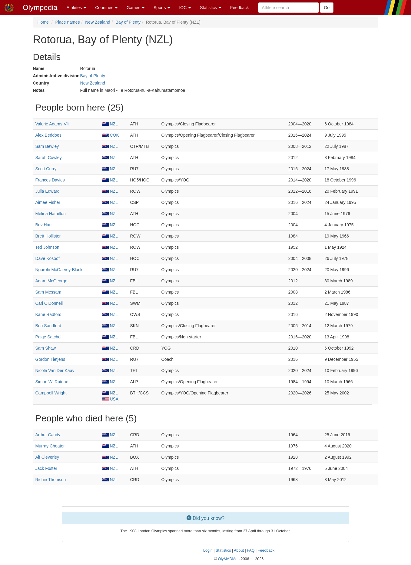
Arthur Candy (47, 434)
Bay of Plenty (128, 22)
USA (110, 399)
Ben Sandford (48, 325)
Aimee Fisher (47, 202)
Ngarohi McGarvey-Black (59, 269)
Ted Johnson (47, 247)
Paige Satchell (49, 336)
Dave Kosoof (47, 258)
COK (110, 135)
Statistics (210, 7)
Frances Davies (50, 180)
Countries (106, 7)
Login (208, 550)
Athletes (76, 7)
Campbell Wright (51, 393)
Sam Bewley (47, 146)
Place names (67, 22)
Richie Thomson (50, 479)
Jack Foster (46, 468)
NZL (110, 123)
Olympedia (40, 7)
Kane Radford (48, 314)
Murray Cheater (50, 446)
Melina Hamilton (50, 213)
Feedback (239, 7)
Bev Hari (43, 224)
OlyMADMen (229, 559)
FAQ (250, 550)
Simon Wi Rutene (51, 381)
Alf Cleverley (47, 457)
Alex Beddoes (48, 135)
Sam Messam (48, 292)
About (239, 550)
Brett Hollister (48, 236)
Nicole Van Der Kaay (55, 370)
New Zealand (97, 22)
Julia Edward (47, 191)
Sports (162, 7)
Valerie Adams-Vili (52, 123)
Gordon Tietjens (50, 359)
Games (135, 7)
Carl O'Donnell (49, 303)
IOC (185, 7)
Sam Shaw (45, 348)
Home (43, 22)
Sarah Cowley (48, 157)
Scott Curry (46, 168)
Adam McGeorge (51, 280)
